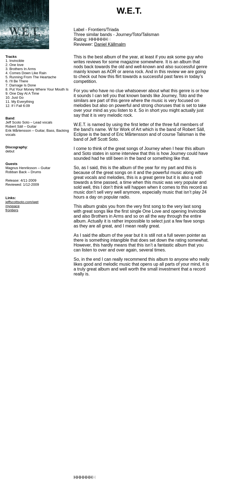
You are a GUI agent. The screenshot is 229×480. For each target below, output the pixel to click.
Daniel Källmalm (110, 44)
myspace (12, 206)
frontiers (11, 210)
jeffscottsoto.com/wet (21, 202)
